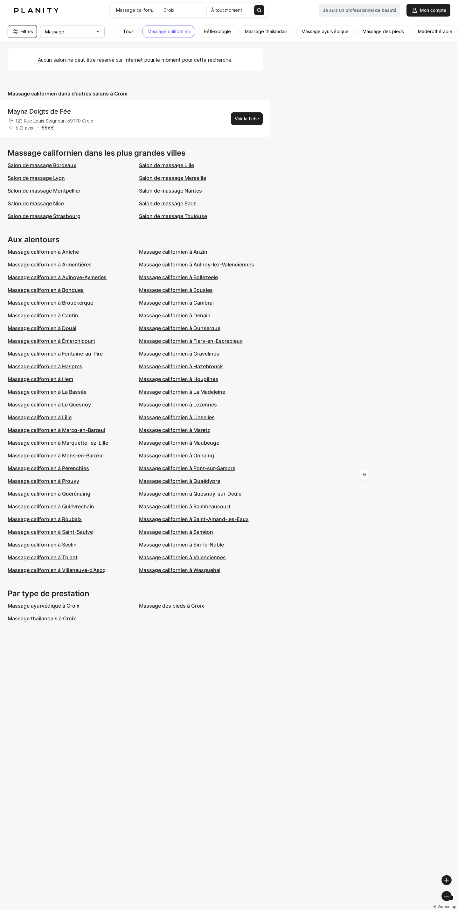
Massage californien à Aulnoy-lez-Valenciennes (196, 264)
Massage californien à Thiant (43, 557)
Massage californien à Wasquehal (179, 570)
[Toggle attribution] (451, 904)
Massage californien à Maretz (174, 430)
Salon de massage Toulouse (173, 216)
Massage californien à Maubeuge (179, 443)
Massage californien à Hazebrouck (181, 366)
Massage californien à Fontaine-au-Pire (55, 353)
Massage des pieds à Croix (171, 606)
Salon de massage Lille (166, 165)
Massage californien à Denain (175, 315)
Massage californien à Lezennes (178, 404)
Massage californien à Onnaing (176, 455)
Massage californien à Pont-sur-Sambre (187, 468)
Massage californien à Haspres (45, 366)
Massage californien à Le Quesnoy (49, 404)
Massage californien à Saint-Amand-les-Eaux (194, 519)
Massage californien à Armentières (50, 264)
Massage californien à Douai (42, 328)
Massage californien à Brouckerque (50, 303)
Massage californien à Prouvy (43, 481)
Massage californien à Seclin (42, 544)
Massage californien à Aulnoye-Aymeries (57, 277)
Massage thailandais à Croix (42, 618)
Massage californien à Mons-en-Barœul (56, 455)
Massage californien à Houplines (178, 379)
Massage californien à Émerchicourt (51, 341)
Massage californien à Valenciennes (182, 557)
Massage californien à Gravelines (179, 353)
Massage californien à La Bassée (47, 392)
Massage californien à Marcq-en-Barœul (56, 430)
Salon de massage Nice (36, 203)
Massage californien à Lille (40, 417)
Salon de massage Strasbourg (44, 216)
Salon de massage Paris (168, 203)
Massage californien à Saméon (176, 532)
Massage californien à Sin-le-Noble (181, 544)
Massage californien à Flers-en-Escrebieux (191, 341)
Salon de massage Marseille (172, 178)
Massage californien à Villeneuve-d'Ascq (57, 570)
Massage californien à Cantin (43, 315)
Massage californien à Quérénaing (49, 493)
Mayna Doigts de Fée (39, 111)
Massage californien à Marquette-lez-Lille (58, 443)
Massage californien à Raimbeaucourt (185, 506)
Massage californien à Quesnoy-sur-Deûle (190, 493)
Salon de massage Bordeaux (42, 165)
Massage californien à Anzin (173, 252)
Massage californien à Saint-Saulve (50, 532)
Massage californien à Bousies (176, 290)
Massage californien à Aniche (43, 252)
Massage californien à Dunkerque (179, 328)
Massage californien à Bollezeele (178, 277)
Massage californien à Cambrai (176, 303)
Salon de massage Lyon (36, 178)
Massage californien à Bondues (46, 290)
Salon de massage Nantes (170, 190)
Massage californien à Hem (40, 379)
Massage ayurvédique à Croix (44, 606)
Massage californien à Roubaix (45, 519)
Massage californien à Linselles (177, 417)
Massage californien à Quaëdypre (179, 481)
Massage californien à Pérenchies (48, 468)
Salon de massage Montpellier (44, 190)
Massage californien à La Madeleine (182, 392)
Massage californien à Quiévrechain (51, 506)
